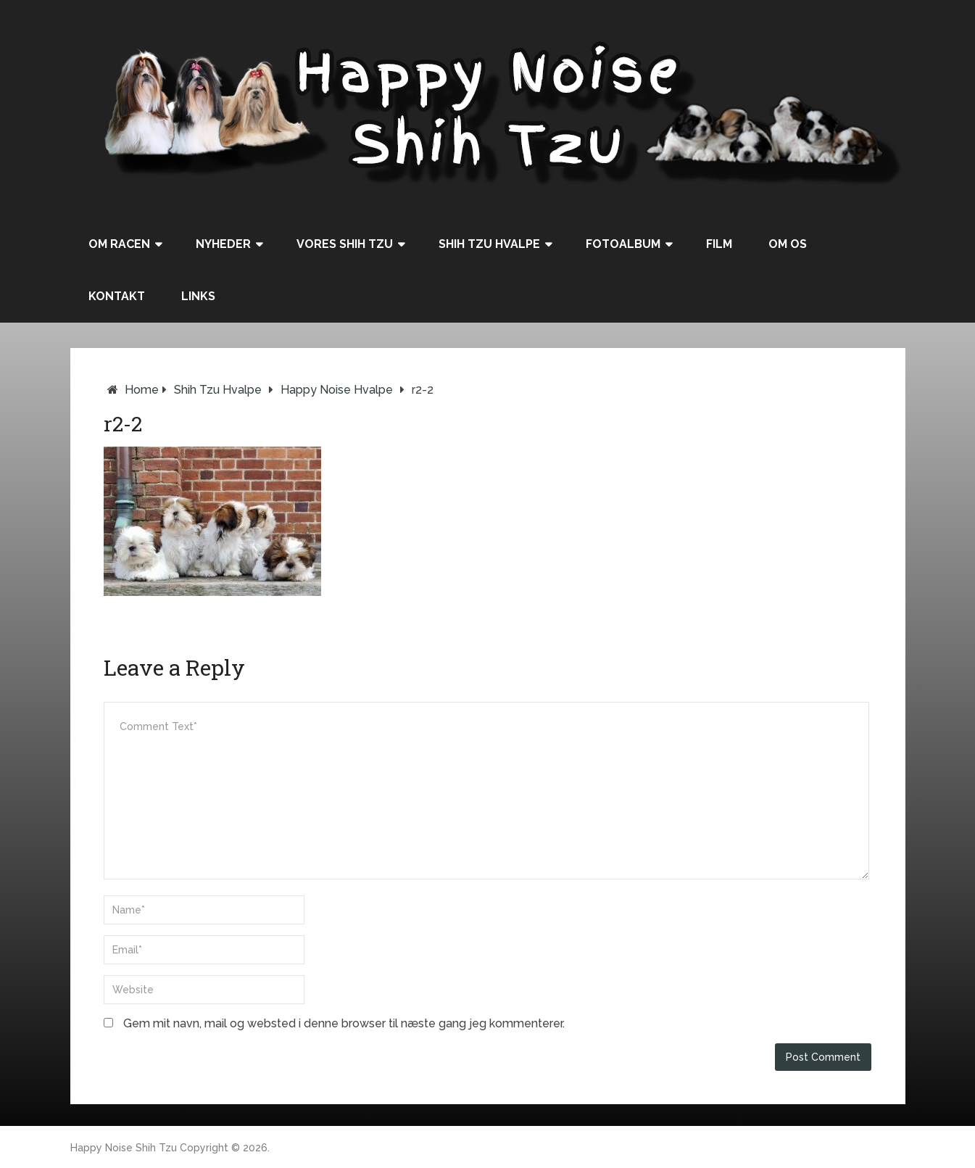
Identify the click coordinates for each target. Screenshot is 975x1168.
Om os (787, 244)
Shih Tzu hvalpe (489, 244)
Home (142, 390)
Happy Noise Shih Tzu (123, 1147)
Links (198, 296)
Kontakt (116, 296)
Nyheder (223, 244)
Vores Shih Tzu (344, 244)
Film (719, 244)
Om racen (119, 244)
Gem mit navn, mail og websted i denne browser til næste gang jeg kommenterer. (344, 1023)
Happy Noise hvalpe (337, 390)
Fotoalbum (623, 244)
